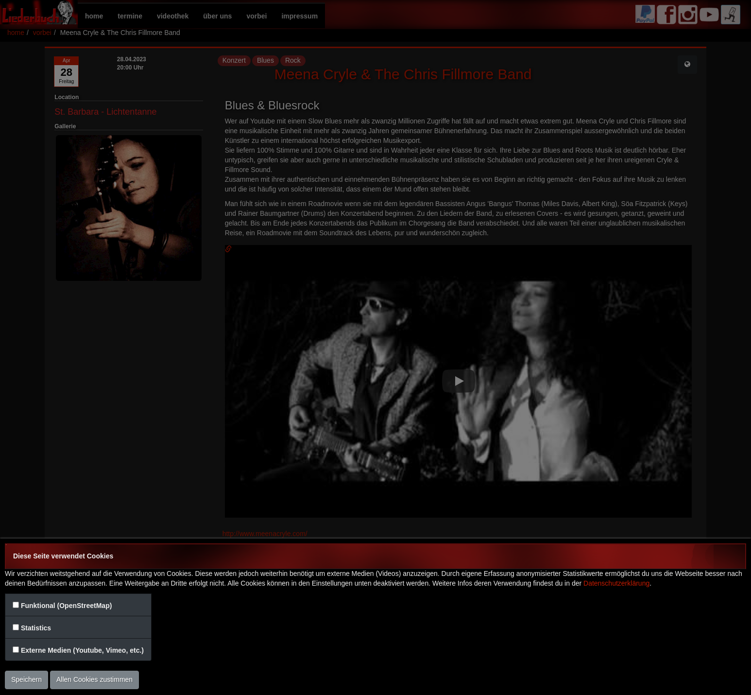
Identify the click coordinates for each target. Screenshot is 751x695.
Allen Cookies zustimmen (94, 679)
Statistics (36, 628)
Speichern (26, 679)
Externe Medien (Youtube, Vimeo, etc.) (82, 650)
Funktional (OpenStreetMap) (66, 605)
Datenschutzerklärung (616, 583)
